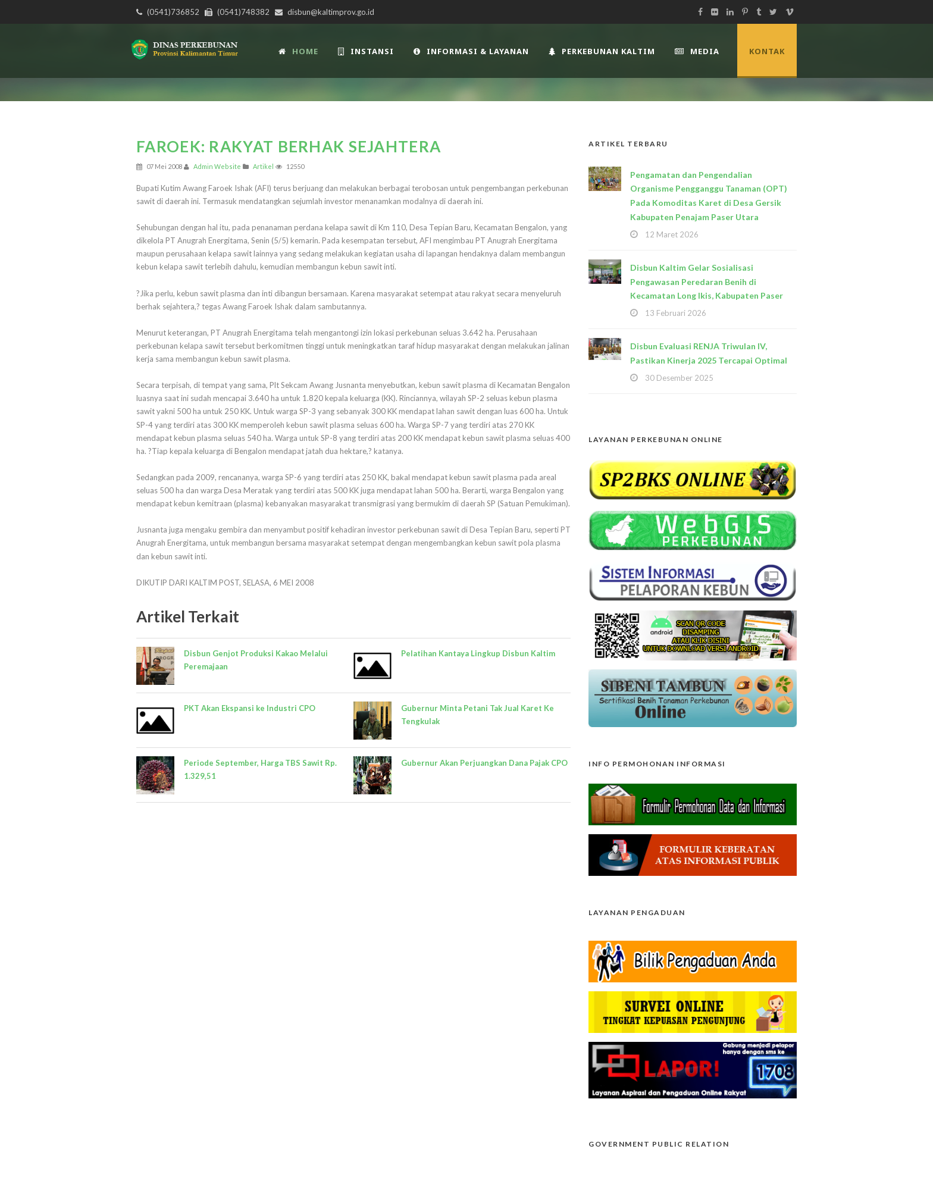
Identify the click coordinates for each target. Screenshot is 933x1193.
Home (298, 51)
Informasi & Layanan (471, 51)
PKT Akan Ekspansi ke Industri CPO (249, 708)
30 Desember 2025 (679, 378)
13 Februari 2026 (675, 313)
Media (697, 51)
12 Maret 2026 (672, 234)
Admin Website (217, 166)
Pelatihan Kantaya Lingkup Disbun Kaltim (478, 653)
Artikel (263, 166)
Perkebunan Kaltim (602, 51)
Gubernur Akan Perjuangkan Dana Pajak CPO (484, 763)
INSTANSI (366, 51)
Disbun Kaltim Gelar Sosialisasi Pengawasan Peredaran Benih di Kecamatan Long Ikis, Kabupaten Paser (706, 281)
